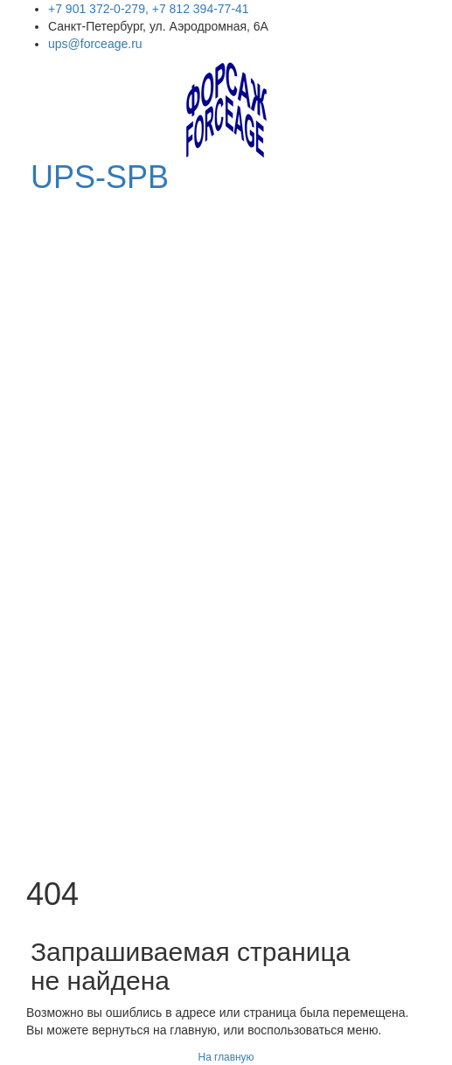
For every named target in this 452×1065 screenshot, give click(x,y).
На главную (226, 1057)
